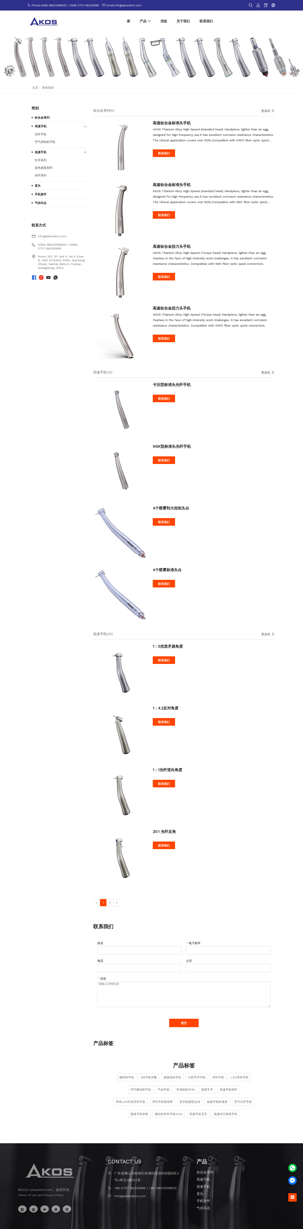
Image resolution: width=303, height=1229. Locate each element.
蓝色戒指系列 (43, 167)
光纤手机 (41, 134)
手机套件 (41, 194)
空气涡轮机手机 (45, 141)
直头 (38, 185)
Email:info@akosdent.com (124, 5)
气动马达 (41, 203)
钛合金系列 (42, 117)
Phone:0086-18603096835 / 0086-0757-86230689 (65, 5)
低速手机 (41, 152)
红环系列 (41, 160)
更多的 (268, 111)
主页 (35, 87)
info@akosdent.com (52, 236)
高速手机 (41, 126)
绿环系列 (41, 175)
